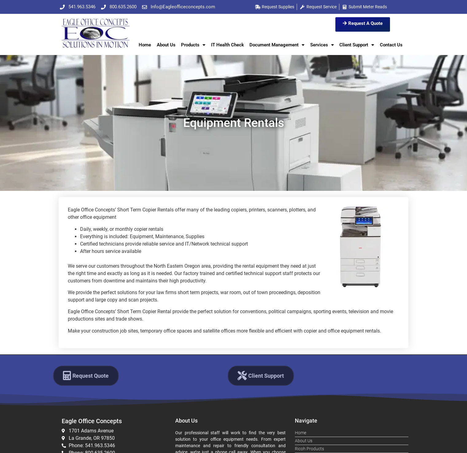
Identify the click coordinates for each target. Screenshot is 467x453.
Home (145, 45)
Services (322, 45)
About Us (166, 45)
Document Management (276, 45)
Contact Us (391, 45)
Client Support (356, 45)
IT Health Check (227, 45)
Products (193, 45)
